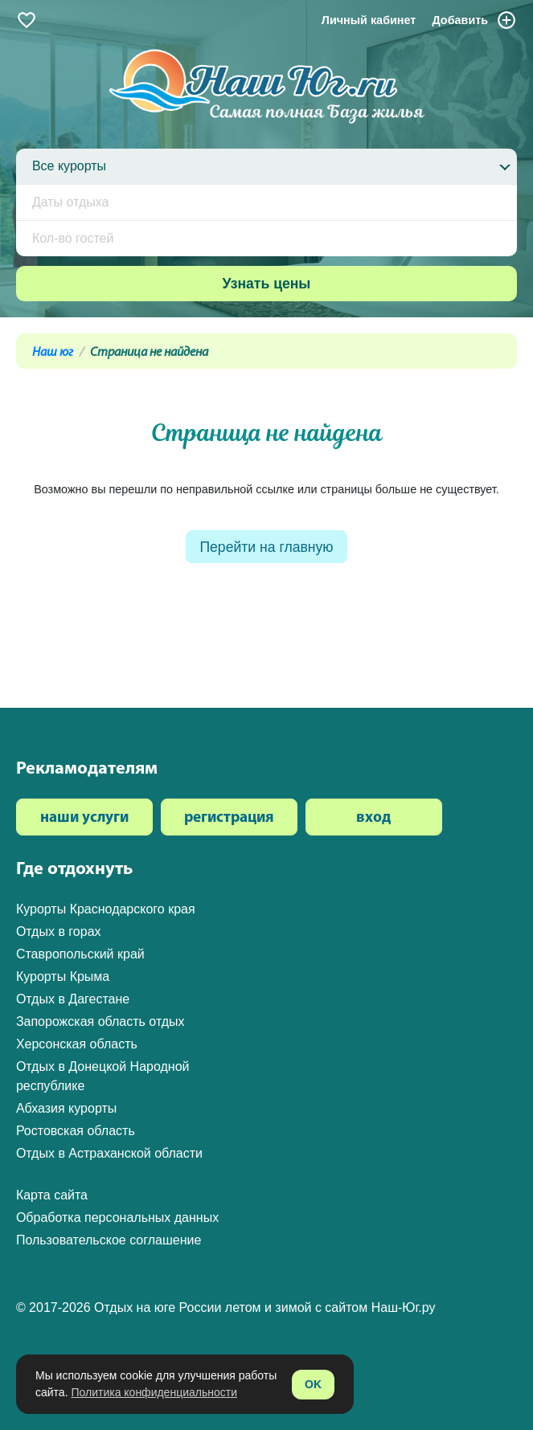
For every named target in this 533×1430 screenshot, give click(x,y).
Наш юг (52, 352)
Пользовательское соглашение (108, 1240)
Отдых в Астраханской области (109, 1153)
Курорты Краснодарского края (105, 909)
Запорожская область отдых (100, 1021)
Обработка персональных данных (117, 1217)
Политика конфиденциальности (154, 1392)
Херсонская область (76, 1044)
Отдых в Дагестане (72, 999)
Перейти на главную (266, 547)
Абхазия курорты (66, 1108)
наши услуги (84, 818)
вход (373, 818)
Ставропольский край (80, 954)
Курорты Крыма (62, 976)
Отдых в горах (58, 931)
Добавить (474, 20)
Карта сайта (52, 1195)
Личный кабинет (369, 20)
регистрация (229, 818)
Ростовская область (75, 1131)
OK (313, 1384)
